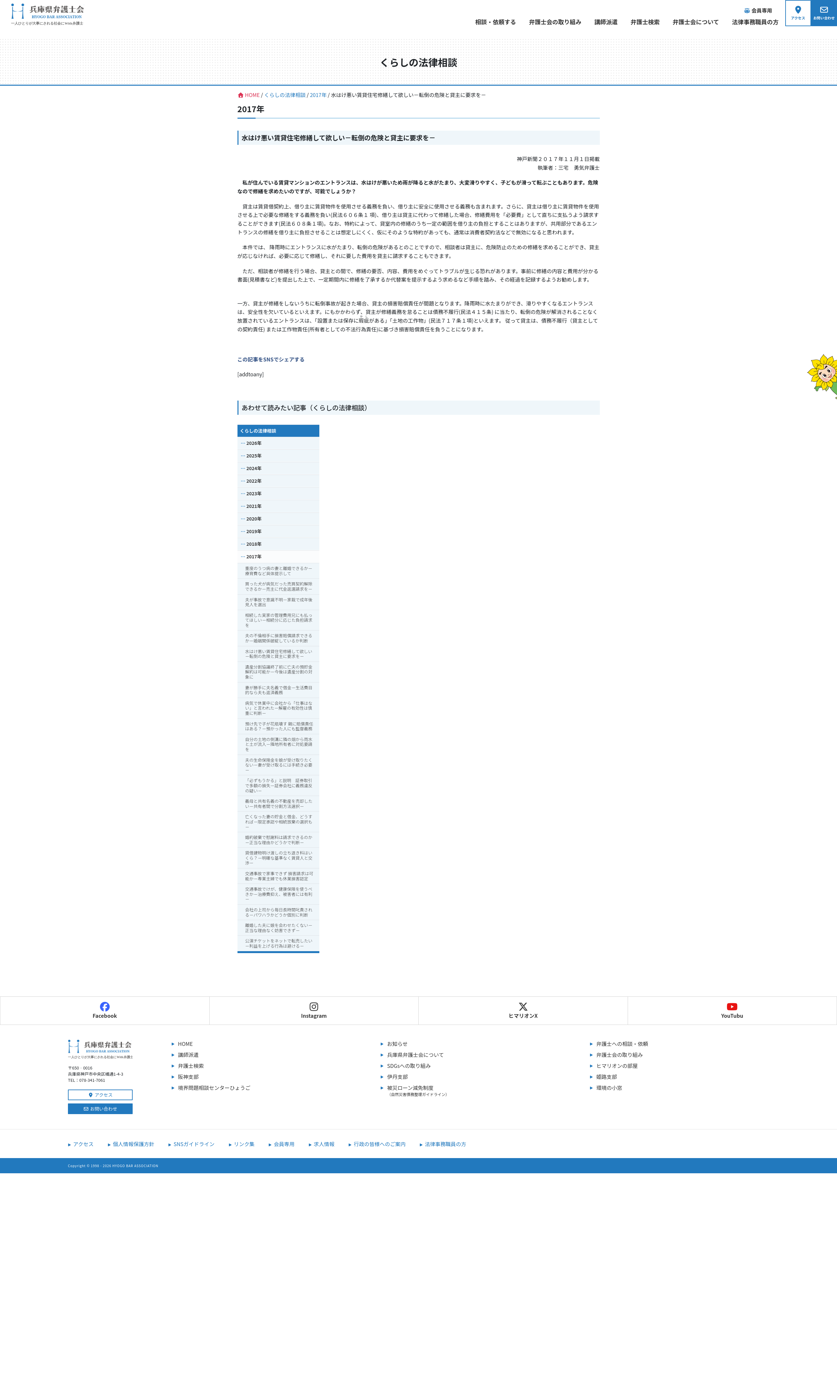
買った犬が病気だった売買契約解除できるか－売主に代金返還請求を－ (279, 587)
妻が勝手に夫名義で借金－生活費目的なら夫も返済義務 (279, 690)
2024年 (254, 469)
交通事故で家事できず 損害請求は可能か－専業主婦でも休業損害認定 (279, 876)
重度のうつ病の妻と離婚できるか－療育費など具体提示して (279, 571)
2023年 (254, 494)
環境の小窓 (609, 1088)
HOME (185, 1044)
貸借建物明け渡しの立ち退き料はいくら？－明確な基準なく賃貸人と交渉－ (279, 858)
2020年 (254, 519)
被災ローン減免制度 (473, 1091)
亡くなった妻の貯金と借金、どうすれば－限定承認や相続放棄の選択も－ (279, 822)
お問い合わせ (100, 1109)
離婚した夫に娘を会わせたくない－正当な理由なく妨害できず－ (279, 928)
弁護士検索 (642, 21)
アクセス (100, 1095)
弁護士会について (693, 21)
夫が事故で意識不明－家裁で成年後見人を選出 (279, 602)
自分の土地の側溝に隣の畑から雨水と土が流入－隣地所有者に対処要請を (279, 745)
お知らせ (397, 1044)
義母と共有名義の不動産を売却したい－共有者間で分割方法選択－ (279, 804)
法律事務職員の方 (752, 21)
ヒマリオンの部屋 (617, 1066)
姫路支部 (606, 1077)
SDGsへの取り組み (409, 1066)
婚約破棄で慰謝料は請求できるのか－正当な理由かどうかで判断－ (279, 840)
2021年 (254, 506)
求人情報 (324, 1144)
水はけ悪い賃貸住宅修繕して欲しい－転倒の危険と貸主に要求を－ (279, 654)
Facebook (105, 1011)
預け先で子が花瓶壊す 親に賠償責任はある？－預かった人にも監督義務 (279, 726)
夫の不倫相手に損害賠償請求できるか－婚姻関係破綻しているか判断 (279, 638)
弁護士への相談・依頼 (622, 1044)
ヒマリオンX (523, 1011)
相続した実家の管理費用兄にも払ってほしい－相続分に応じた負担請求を (279, 620)
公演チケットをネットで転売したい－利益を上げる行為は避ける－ (279, 944)
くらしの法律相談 (258, 431)
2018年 (254, 544)
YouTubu (732, 1011)
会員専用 (284, 1144)
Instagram (314, 1011)
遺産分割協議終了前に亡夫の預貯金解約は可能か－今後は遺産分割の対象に (279, 672)
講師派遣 (603, 21)
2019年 (254, 532)
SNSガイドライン (194, 1144)
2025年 (254, 456)
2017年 (254, 557)
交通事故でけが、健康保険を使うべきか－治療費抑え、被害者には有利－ (279, 895)
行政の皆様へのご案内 (379, 1144)
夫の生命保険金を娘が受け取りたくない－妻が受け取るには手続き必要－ (279, 765)
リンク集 (244, 1144)
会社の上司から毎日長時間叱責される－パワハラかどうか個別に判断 (279, 913)
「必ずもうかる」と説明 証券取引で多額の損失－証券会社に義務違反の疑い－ (279, 786)
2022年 (254, 481)
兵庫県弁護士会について (415, 1055)
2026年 (254, 443)
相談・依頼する (492, 21)
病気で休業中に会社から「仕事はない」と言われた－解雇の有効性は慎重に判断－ (279, 709)
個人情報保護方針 (133, 1144)
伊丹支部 (397, 1077)
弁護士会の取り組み (552, 21)
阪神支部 (188, 1077)
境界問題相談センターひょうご (214, 1088)
